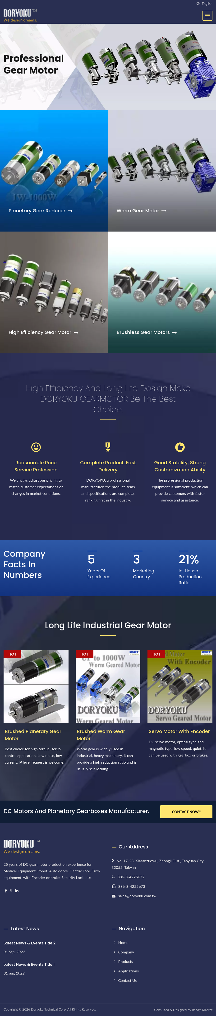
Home (123, 942)
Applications (128, 971)
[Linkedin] (16, 890)
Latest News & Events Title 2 (29, 943)
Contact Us (127, 980)
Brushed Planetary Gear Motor (33, 735)
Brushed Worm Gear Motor (101, 735)
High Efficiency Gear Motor (43, 332)
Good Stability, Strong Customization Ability (180, 466)
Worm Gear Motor (141, 210)
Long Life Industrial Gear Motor (108, 625)
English (207, 4)
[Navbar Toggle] (207, 16)
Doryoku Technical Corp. (48, 1009)
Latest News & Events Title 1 (29, 964)
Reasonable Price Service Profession (36, 466)
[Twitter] (11, 890)
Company (126, 952)
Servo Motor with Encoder (179, 731)
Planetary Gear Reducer (40, 210)
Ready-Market (202, 1010)
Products (125, 961)
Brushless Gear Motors (147, 332)
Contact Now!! (186, 812)
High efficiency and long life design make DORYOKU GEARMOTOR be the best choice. (108, 399)
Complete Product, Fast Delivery (108, 466)
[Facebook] (6, 890)
